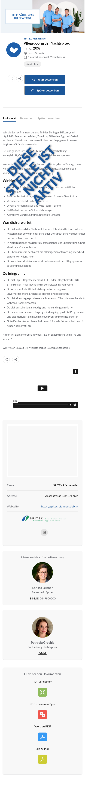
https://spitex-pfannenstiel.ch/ (59, 506)
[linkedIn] (44, 532)
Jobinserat (9, 118)
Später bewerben (45, 91)
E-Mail (34, 598)
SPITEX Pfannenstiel (35, 38)
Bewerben (26, 118)
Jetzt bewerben (45, 80)
